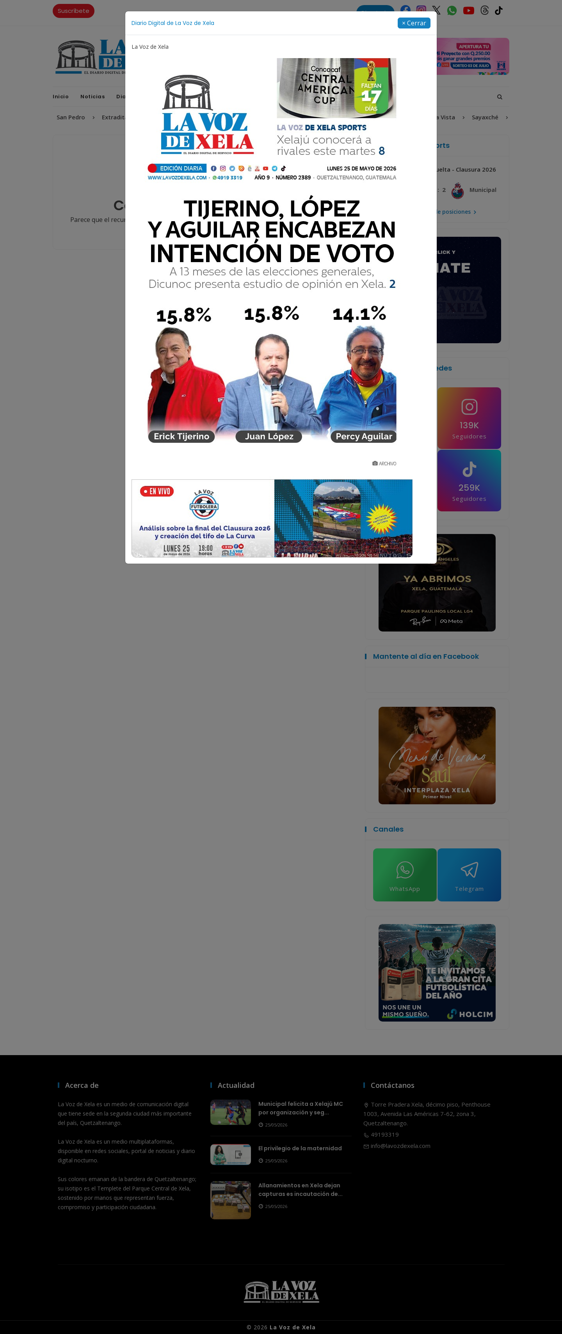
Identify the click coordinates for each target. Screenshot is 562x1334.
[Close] (414, 23)
